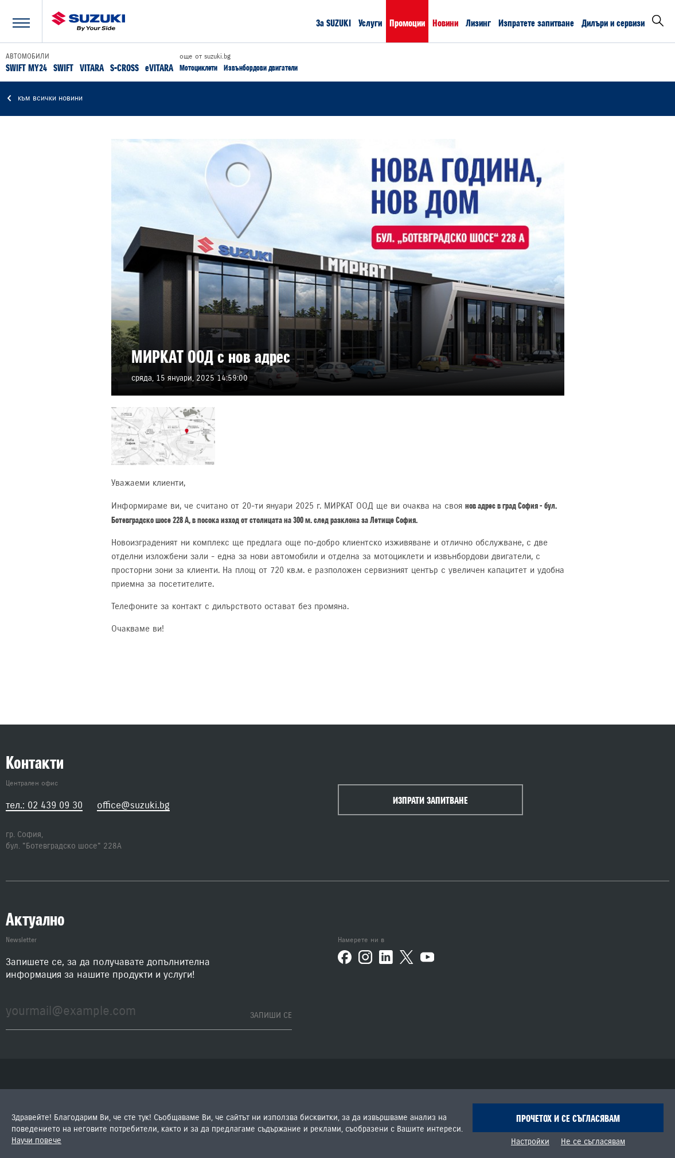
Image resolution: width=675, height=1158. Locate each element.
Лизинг (478, 22)
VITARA (92, 67)
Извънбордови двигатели (261, 68)
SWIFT (63, 67)
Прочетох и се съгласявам (568, 1118)
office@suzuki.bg (133, 805)
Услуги (370, 22)
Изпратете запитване (536, 22)
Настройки (530, 1142)
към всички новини (44, 98)
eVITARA (159, 67)
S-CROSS (124, 67)
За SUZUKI (333, 22)
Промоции (407, 22)
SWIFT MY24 (26, 67)
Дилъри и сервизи (613, 22)
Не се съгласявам (593, 1142)
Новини (445, 22)
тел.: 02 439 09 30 (44, 805)
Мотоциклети (198, 68)
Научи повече (36, 1141)
